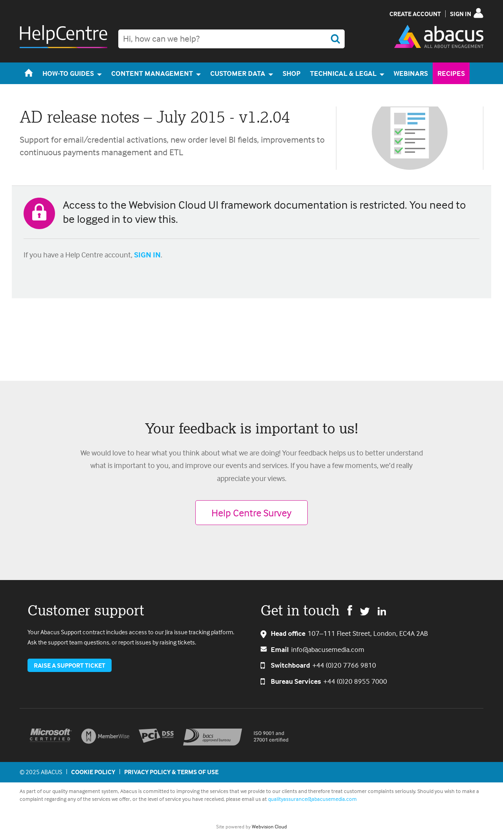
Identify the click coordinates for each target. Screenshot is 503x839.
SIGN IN (147, 254)
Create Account (415, 13)
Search (335, 39)
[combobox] (231, 38)
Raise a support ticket (69, 665)
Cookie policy (93, 772)
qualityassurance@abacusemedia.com (312, 798)
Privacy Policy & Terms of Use (171, 772)
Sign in (460, 13)
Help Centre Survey (251, 513)
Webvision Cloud (269, 826)
